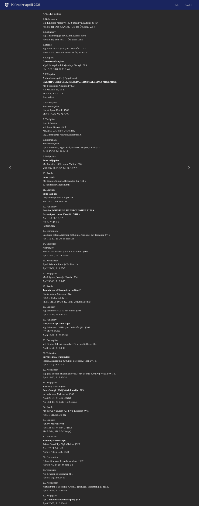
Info (177, 4)
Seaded (188, 4)
